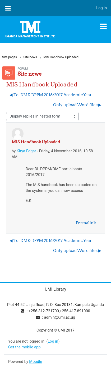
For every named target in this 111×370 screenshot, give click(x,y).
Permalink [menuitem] (86, 222)
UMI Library (55, 289)
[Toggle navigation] (103, 26)
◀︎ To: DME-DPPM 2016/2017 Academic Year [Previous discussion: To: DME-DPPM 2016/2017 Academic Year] (51, 94)
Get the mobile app (24, 347)
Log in (101, 8)
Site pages (9, 57)
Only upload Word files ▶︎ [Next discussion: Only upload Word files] (77, 104)
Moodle (35, 361)
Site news (30, 57)
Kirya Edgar (26, 151)
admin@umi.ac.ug (59, 317)
